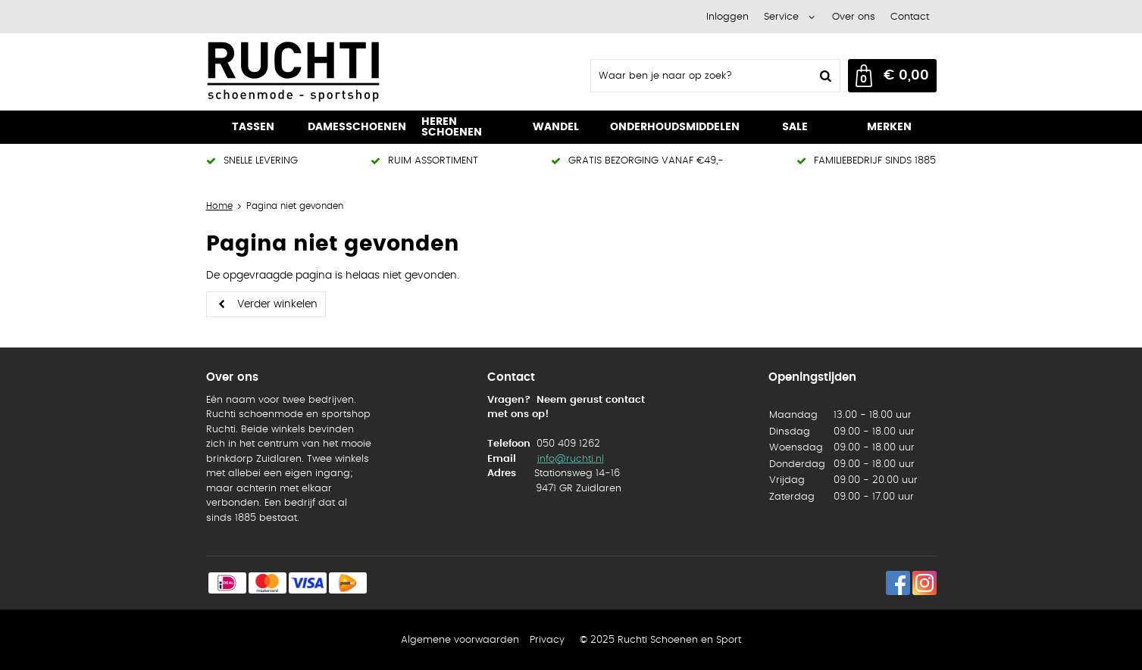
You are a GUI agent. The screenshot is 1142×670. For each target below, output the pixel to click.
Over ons (853, 17)
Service (781, 17)
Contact (909, 17)
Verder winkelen (277, 304)
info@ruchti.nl (570, 459)
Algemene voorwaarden (460, 640)
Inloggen (727, 17)
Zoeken (824, 75)
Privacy (547, 640)
